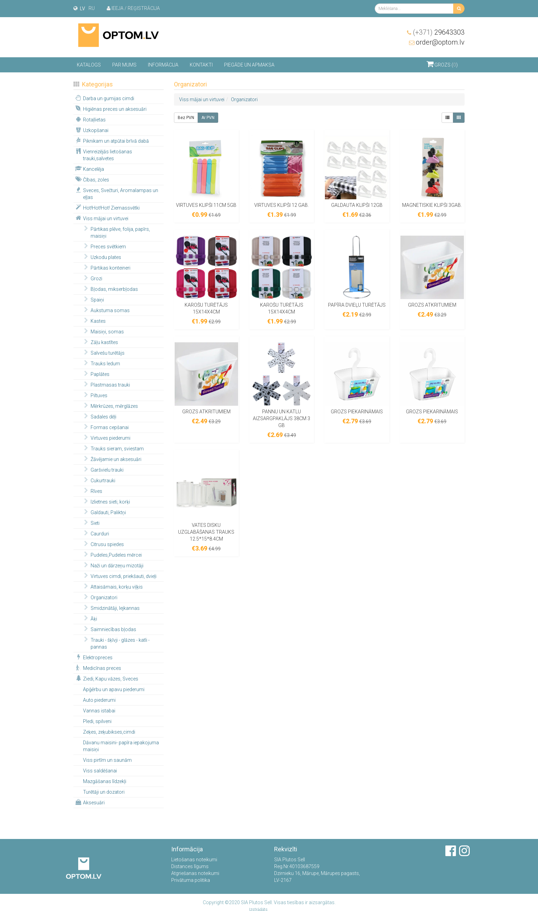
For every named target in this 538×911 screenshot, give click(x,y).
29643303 (439, 32)
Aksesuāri (89, 802)
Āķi (89, 618)
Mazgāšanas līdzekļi (104, 781)
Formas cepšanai (105, 427)
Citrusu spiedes (103, 544)
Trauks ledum (101, 363)
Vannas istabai (99, 710)
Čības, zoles (91, 179)
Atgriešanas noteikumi (195, 873)
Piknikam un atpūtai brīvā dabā (111, 141)
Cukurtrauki (98, 480)
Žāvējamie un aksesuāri (111, 459)
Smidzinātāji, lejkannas (111, 608)
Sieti (91, 523)
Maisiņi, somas (103, 331)
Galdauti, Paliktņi (104, 512)
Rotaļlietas (90, 119)
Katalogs (89, 65)
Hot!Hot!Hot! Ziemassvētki (107, 207)
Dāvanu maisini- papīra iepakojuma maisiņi (121, 746)
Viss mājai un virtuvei (101, 218)
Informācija (163, 65)
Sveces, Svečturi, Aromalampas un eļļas (116, 193)
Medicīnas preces (97, 668)
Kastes (94, 321)
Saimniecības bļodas (109, 629)
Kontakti (201, 65)
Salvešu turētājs (103, 353)
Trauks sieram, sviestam (113, 448)
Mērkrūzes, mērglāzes (110, 406)
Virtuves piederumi (106, 438)
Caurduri (95, 533)
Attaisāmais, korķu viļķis (112, 586)
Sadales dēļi (99, 416)
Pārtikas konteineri (106, 267)
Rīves (92, 491)
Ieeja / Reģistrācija (133, 8)
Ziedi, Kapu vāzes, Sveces (106, 678)
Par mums (124, 65)
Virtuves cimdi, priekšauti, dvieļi (119, 576)
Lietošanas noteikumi (194, 859)
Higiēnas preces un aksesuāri (110, 109)
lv (82, 8)
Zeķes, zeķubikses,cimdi (109, 732)
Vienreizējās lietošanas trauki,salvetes (103, 154)
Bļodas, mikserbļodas (110, 289)
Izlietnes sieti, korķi (106, 501)
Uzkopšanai (91, 130)
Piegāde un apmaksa (249, 65)
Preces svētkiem (104, 246)
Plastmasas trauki (106, 384)
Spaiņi (93, 299)
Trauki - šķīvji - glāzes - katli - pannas (116, 643)
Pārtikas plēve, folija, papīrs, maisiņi (116, 232)
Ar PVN (207, 117)
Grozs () (442, 64)
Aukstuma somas (106, 310)
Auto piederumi (99, 700)
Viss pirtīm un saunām (107, 760)
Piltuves (94, 395)
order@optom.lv (440, 42)
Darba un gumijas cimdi (104, 98)
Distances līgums (190, 866)
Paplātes (95, 374)
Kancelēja (89, 169)
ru (92, 8)
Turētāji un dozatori (104, 792)
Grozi (92, 278)
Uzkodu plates (101, 257)
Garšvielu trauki (103, 469)
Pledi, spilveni (97, 721)
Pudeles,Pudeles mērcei (112, 555)
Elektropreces (93, 657)
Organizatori (99, 597)
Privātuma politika (190, 880)
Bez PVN (186, 117)
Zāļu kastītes (100, 342)
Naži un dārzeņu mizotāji (112, 565)
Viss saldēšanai (100, 770)
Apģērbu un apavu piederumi (113, 689)
